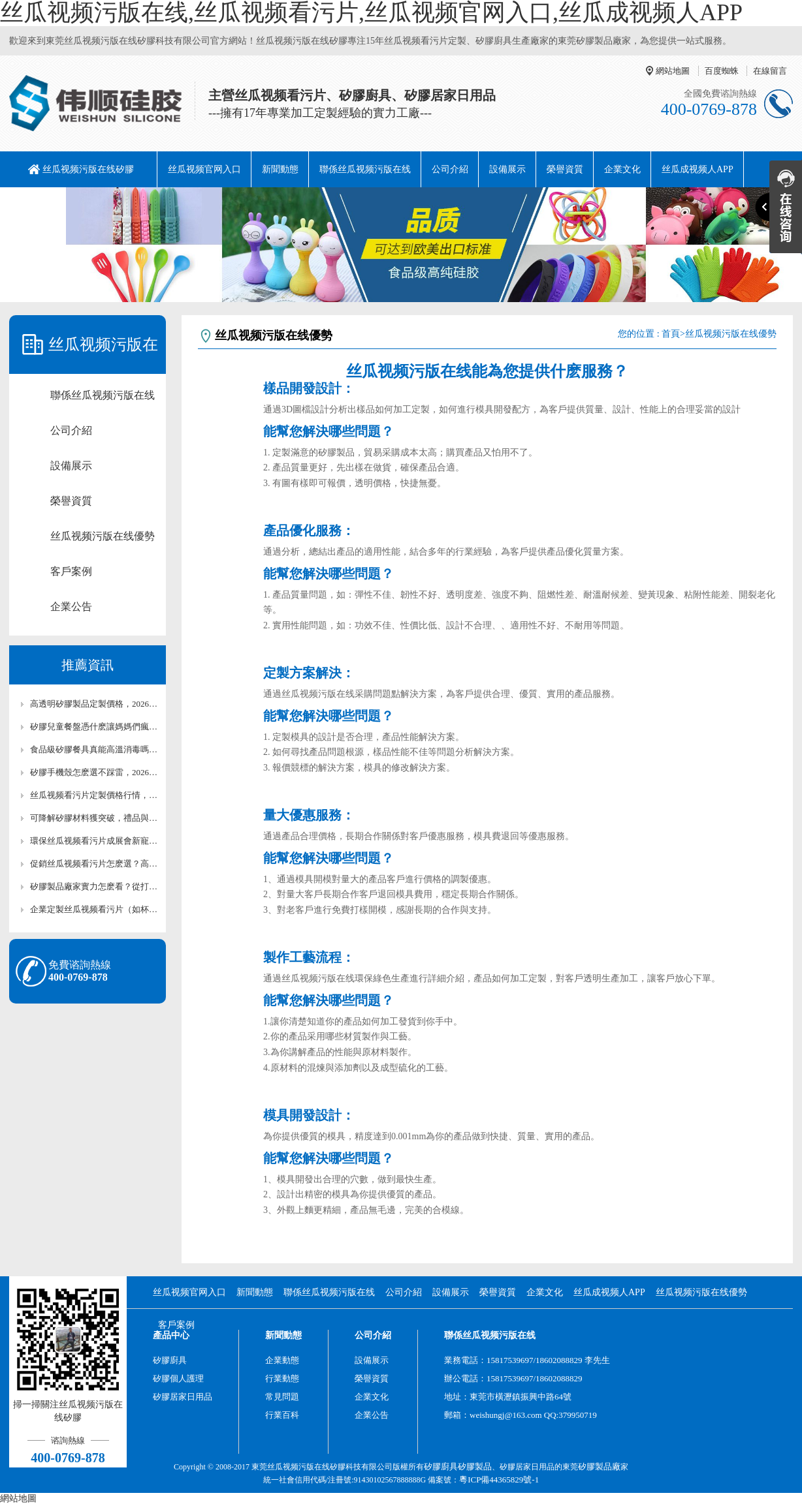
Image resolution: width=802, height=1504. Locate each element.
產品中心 (171, 1335)
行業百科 (282, 1415)
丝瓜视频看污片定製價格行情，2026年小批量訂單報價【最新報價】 (94, 795)
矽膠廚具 (170, 1360)
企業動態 (282, 1360)
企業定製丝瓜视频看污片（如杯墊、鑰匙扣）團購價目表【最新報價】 (94, 909)
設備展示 (507, 169)
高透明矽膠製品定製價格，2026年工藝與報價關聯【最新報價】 (94, 704)
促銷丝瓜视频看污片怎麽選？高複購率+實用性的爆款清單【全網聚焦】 (94, 863)
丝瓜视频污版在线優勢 (102, 536)
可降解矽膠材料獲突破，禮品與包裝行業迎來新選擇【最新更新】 (94, 818)
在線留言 (770, 71)
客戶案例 (71, 571)
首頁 (671, 334)
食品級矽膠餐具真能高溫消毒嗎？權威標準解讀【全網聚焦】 (94, 749)
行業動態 (282, 1378)
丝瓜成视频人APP (697, 169)
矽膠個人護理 (178, 1378)
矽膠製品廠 (599, 1466)
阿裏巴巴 (38, 205)
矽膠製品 (475, 1466)
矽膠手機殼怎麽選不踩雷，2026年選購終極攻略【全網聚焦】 (94, 772)
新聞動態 (280, 169)
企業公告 (71, 606)
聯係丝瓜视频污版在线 (365, 169)
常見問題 (282, 1397)
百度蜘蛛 (722, 71)
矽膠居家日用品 (182, 1397)
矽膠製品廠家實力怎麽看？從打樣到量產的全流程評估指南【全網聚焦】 (94, 886)
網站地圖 (673, 71)
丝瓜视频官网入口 (204, 169)
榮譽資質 (565, 169)
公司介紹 (450, 169)
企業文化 (622, 169)
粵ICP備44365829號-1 (499, 1479)
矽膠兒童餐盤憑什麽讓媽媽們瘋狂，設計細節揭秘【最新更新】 (94, 726)
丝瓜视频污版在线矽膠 (88, 169)
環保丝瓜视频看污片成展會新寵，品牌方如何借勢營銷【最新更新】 (94, 841)
